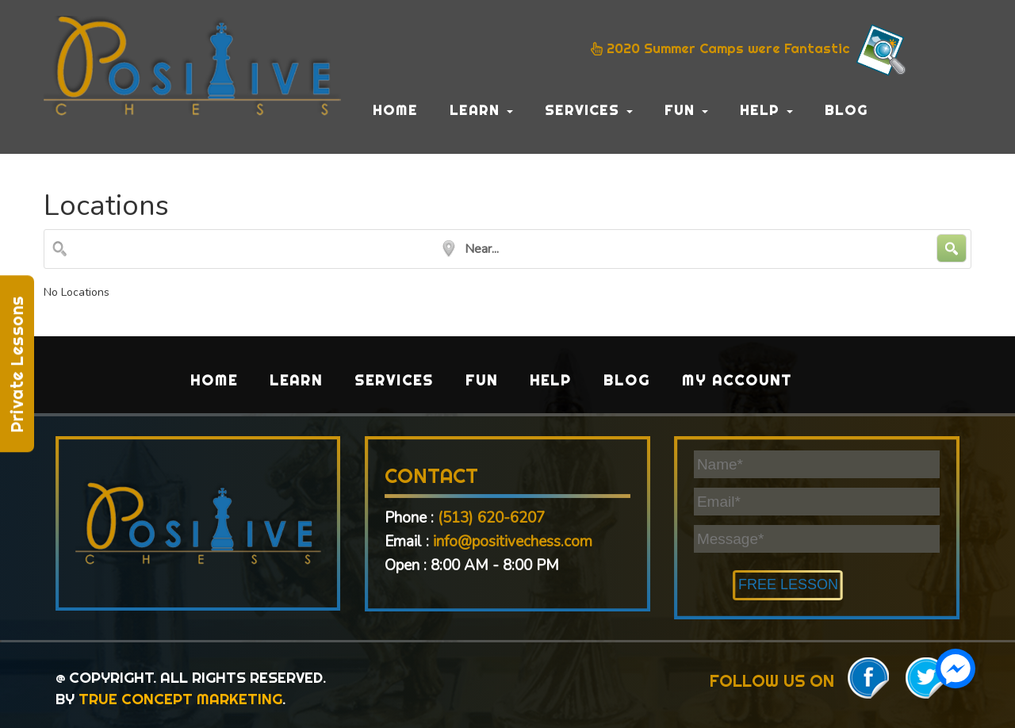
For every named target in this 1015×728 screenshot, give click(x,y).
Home (395, 110)
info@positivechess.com (512, 541)
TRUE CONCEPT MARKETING (180, 698)
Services (589, 110)
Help (766, 110)
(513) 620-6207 (491, 518)
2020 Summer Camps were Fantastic (750, 50)
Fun (686, 110)
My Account (737, 380)
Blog (846, 110)
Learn (481, 110)
